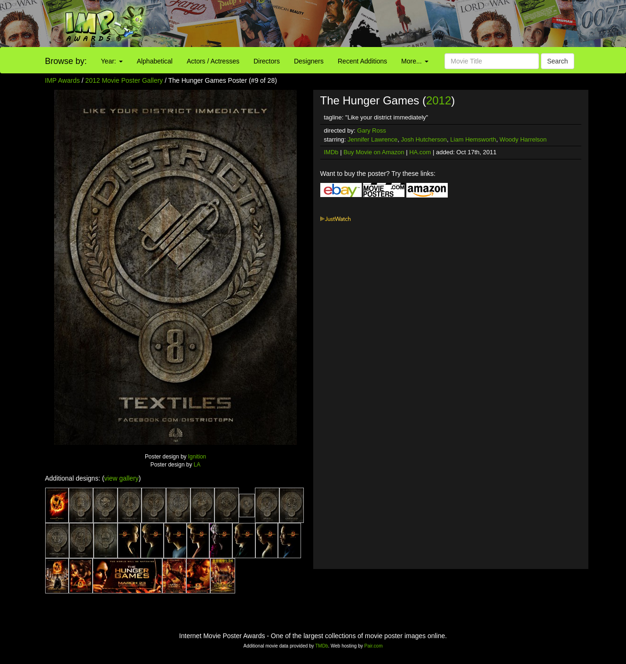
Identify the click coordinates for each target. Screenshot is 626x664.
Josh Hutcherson (424, 139)
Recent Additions (362, 61)
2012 (438, 100)
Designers (309, 61)
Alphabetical (155, 61)
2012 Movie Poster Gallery (124, 80)
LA (197, 464)
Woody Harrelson (523, 139)
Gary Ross (371, 130)
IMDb (331, 152)
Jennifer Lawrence (372, 139)
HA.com (420, 152)
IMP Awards (62, 80)
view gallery (121, 478)
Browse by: (66, 61)
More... (414, 61)
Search (557, 61)
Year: (112, 61)
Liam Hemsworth (473, 139)
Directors (267, 61)
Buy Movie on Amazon (373, 152)
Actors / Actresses (213, 61)
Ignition (197, 456)
